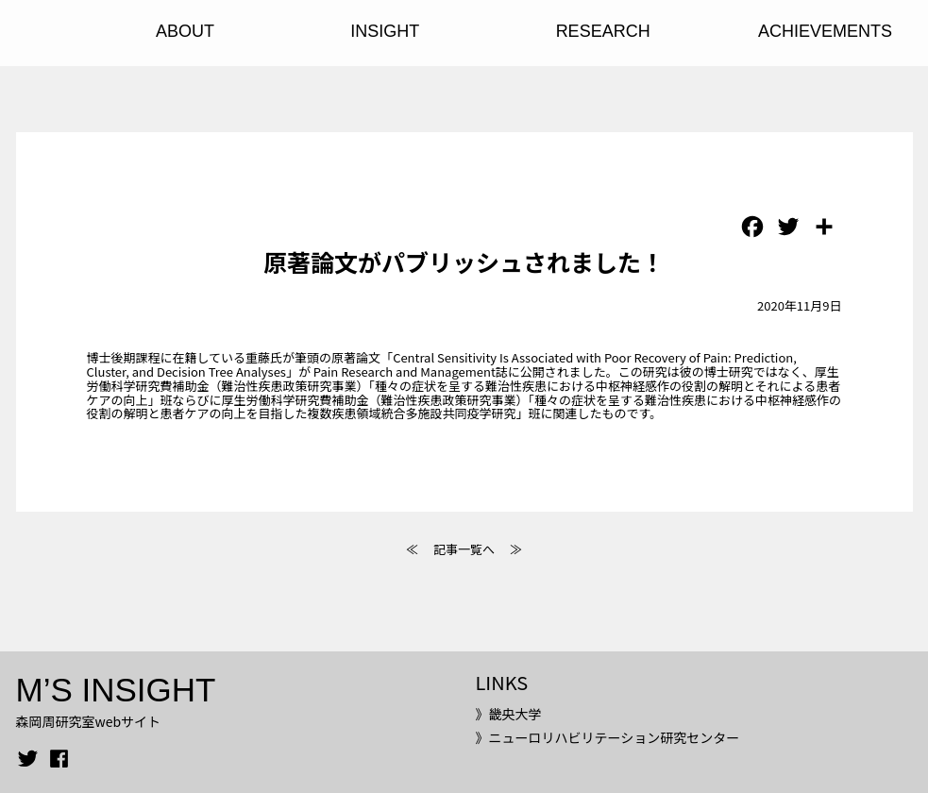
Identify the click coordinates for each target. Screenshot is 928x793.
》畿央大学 (508, 713)
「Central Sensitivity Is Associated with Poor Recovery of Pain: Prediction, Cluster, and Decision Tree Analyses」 (442, 364)
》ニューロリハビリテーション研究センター (607, 737)
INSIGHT (384, 31)
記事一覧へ (464, 549)
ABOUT (185, 31)
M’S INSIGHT (116, 689)
